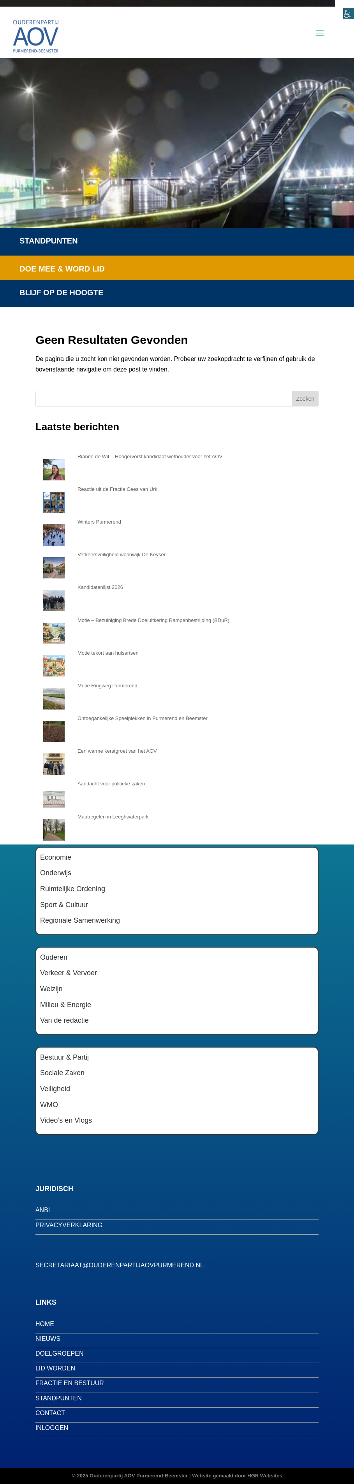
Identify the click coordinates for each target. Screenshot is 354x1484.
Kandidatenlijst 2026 (100, 587)
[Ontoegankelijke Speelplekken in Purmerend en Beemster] (53, 729)
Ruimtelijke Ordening (72, 889)
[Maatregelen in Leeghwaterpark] (53, 827)
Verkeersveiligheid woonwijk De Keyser (121, 554)
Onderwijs (55, 873)
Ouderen (53, 957)
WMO (49, 1105)
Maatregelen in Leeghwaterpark (113, 817)
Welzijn (51, 989)
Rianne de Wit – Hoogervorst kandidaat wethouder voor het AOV (149, 456)
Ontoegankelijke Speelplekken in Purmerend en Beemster (142, 718)
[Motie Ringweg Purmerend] (53, 696)
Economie (55, 857)
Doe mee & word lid (62, 269)
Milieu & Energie (65, 1005)
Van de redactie (64, 1020)
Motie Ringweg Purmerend (107, 686)
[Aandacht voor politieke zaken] (53, 794)
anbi (42, 1210)
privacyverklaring (68, 1225)
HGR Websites (264, 1476)
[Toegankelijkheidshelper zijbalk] (344, 9)
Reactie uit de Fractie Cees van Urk (117, 489)
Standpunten (48, 241)
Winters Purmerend (99, 522)
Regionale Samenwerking (80, 920)
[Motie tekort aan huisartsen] (53, 664)
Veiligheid (55, 1089)
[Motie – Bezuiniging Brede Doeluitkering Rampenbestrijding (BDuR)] (53, 631)
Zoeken (305, 399)
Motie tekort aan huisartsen (108, 653)
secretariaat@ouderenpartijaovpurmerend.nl (119, 1265)
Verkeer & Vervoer (68, 973)
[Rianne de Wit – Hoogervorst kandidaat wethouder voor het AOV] (53, 467)
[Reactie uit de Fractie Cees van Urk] (53, 500)
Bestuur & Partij (64, 1057)
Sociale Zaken (62, 1073)
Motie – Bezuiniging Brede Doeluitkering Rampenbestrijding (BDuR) (153, 620)
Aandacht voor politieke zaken (111, 784)
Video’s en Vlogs (66, 1120)
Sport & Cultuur (64, 905)
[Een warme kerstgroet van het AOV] (53, 762)
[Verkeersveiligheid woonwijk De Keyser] (53, 565)
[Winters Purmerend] (53, 533)
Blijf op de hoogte (61, 292)
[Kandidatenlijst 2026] (53, 598)
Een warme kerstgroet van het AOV (117, 751)
